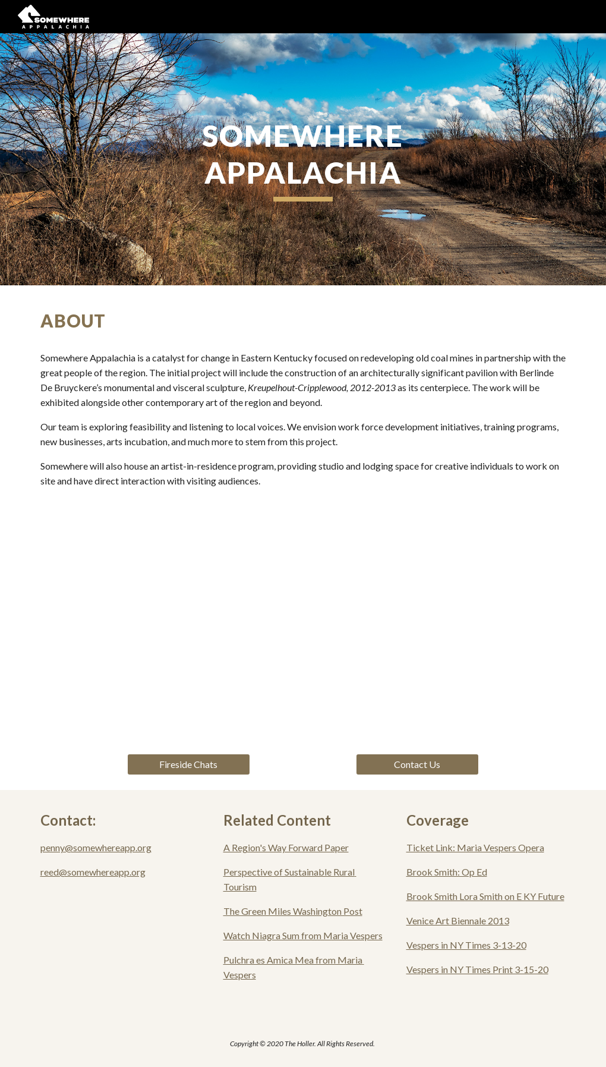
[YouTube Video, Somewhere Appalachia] (303, 625)
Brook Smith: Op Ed (446, 871)
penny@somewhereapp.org (96, 847)
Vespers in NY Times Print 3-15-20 (477, 969)
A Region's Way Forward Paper (286, 847)
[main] (303, 159)
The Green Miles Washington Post (292, 911)
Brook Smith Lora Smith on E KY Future (485, 896)
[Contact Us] (417, 764)
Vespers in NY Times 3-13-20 (466, 944)
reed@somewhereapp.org (93, 871)
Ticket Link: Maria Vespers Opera (475, 847)
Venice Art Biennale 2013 (457, 920)
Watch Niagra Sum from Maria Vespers (303, 935)
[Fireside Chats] (189, 764)
